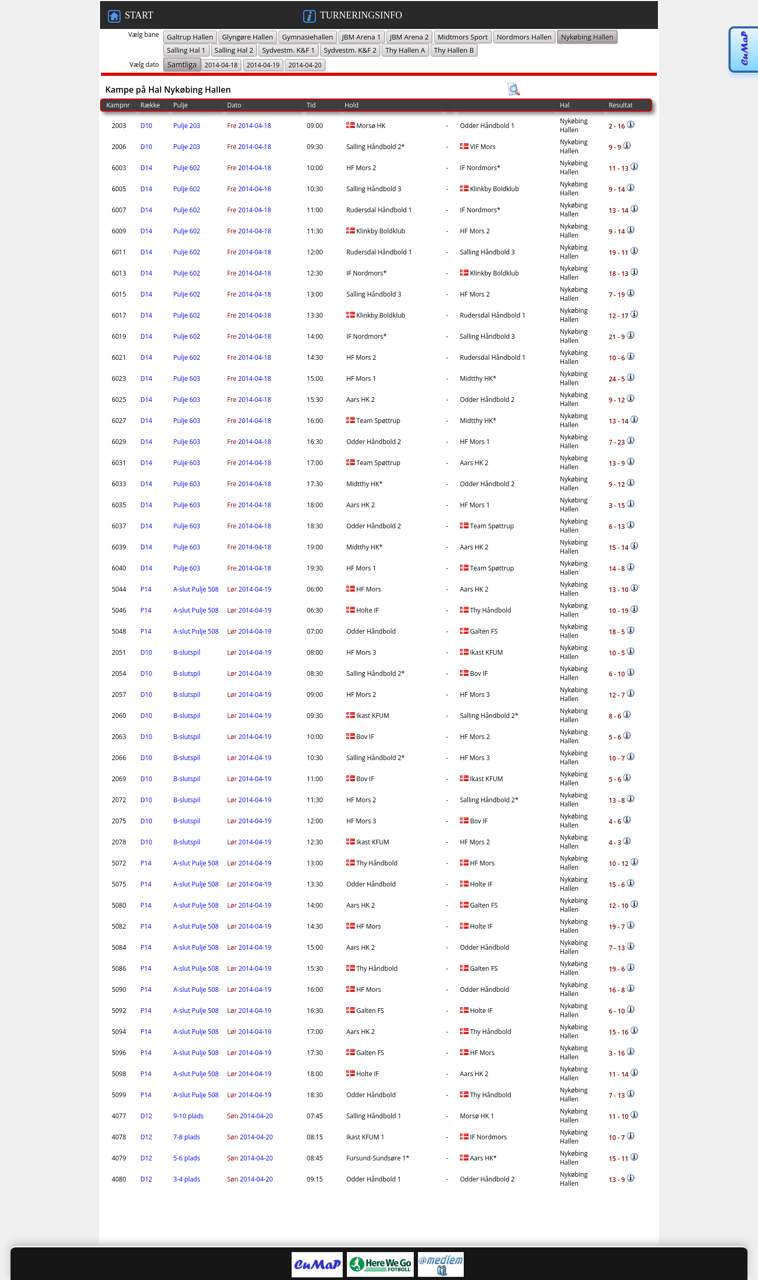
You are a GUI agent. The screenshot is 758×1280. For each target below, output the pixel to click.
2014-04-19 (249, 589)
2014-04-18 (249, 125)
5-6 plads (186, 1158)
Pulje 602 (186, 167)
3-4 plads (186, 1179)
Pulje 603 (186, 378)
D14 (146, 167)
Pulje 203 (186, 125)
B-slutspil (186, 652)
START (130, 16)
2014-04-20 (250, 1115)
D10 (146, 125)
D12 (146, 1115)
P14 (146, 589)
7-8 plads (186, 1137)
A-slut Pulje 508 (195, 589)
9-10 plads (188, 1115)
